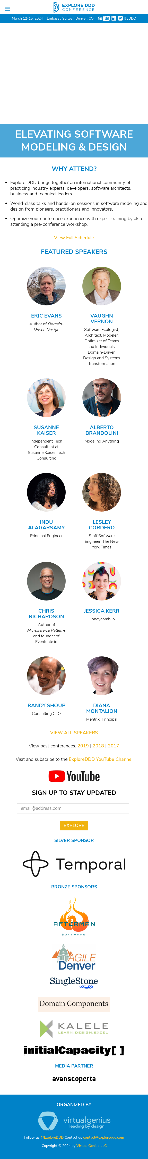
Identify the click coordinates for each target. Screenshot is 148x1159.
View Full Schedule (74, 238)
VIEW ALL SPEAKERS (74, 733)
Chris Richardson (46, 613)
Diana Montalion (101, 708)
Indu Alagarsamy (46, 525)
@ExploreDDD (52, 1137)
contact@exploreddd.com (103, 1137)
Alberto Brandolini (101, 430)
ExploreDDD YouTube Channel (101, 759)
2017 (113, 746)
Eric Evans (46, 315)
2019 (83, 746)
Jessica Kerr (101, 610)
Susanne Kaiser (46, 430)
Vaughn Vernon (101, 318)
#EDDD (130, 18)
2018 (98, 746)
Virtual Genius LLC (91, 1145)
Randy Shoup (46, 705)
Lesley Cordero (102, 525)
